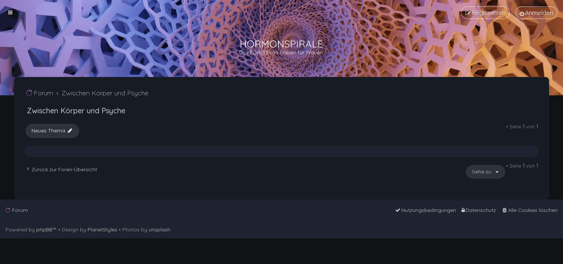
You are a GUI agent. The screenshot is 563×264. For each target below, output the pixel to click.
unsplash (159, 229)
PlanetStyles (102, 229)
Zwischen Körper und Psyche (76, 110)
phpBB (44, 229)
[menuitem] (536, 12)
